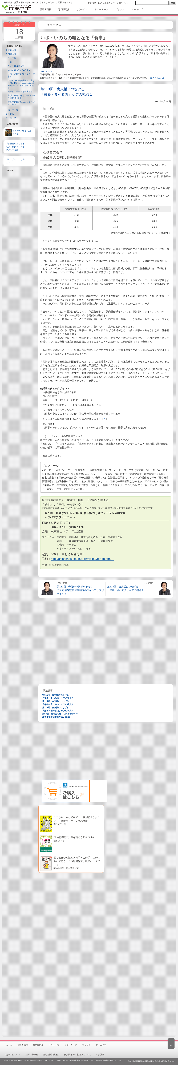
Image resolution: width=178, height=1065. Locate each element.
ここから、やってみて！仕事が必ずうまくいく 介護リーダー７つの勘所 (77, 820)
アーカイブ (11, 118)
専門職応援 (11, 54)
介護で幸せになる (21, 96)
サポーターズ (12, 110)
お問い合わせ (123, 3)
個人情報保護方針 (51, 1054)
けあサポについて (106, 3)
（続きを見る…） (156, 78)
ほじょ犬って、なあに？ (19, 70)
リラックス (11, 58)
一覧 (10, 62)
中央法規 (92, 3)
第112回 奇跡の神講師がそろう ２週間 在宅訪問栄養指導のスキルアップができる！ (80, 590)
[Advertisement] (19, 229)
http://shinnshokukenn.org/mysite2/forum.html (81, 558)
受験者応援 (11, 50)
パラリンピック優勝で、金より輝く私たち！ (21, 84)
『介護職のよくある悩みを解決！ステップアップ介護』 (15, 146)
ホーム (9, 1045)
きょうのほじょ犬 (16, 66)
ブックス (10, 114)
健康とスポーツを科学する (20, 91)
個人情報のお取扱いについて (77, 1054)
